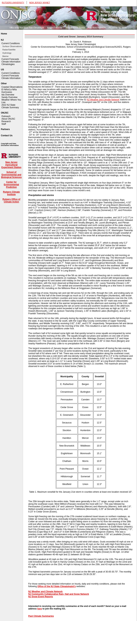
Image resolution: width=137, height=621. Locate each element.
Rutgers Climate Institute (11, 193)
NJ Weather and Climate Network (103, 99)
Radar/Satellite (9, 50)
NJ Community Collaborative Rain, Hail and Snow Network (58, 594)
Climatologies (8, 64)
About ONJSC (8, 119)
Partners (5, 129)
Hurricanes (6, 92)
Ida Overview (7, 94)
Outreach (5, 116)
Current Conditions (10, 43)
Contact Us (6, 135)
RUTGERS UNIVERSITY (13, 2)
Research (6, 121)
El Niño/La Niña (9, 89)
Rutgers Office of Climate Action (11, 200)
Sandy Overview (9, 97)
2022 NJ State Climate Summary (10, 106)
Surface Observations (12, 46)
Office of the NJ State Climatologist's (56, 586)
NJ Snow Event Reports (40, 596)
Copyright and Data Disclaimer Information (10, 144)
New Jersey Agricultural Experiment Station (11, 165)
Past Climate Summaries (41, 616)
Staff (3, 124)
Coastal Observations (11, 87)
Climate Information (10, 61)
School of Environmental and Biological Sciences (11, 175)
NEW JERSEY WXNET (39, 2)
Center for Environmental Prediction (11, 184)
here (39, 608)
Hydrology (6, 53)
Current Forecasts (10, 59)
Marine (5, 56)
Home (4, 33)
